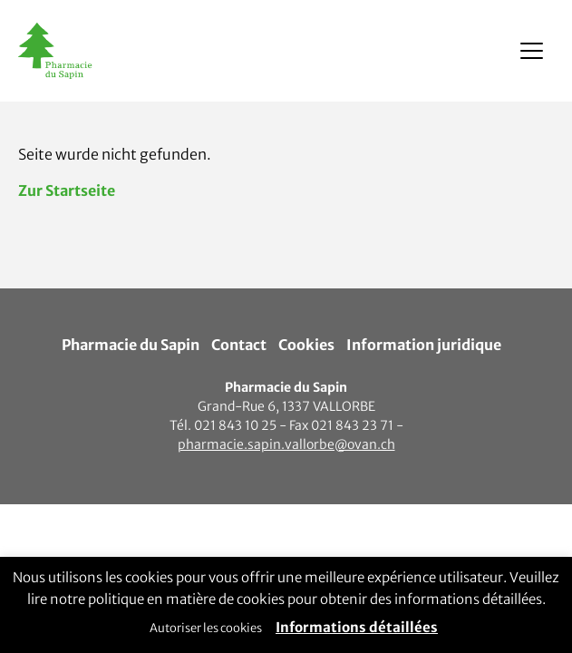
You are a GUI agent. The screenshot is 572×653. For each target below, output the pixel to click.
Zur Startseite (66, 190)
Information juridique (423, 345)
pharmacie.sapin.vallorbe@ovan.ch (286, 444)
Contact (239, 345)
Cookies (306, 345)
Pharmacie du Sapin (130, 345)
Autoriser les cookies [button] (206, 628)
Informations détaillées (357, 627)
